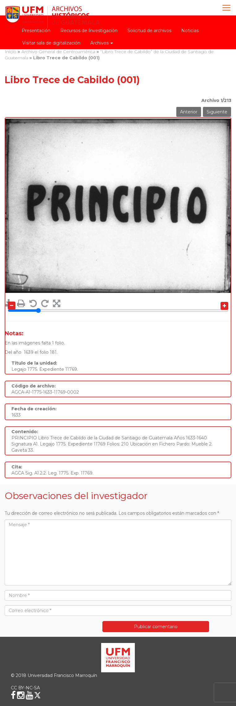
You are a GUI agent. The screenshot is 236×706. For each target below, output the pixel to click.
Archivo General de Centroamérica (58, 51)
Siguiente (217, 112)
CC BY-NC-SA (25, 688)
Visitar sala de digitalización (51, 43)
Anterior (188, 112)
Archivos (101, 43)
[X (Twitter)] (37, 695)
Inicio (10, 51)
